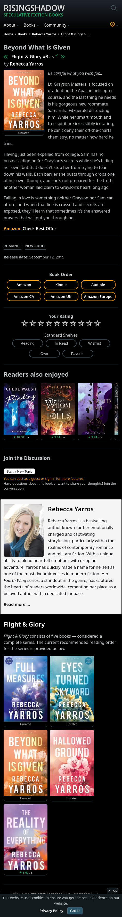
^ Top (112, 891)
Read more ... (17, 604)
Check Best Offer (39, 228)
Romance (12, 246)
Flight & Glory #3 (29, 56)
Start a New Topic (19, 471)
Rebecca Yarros (26, 64)
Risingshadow (34, 10)
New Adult (35, 246)
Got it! (75, 911)
